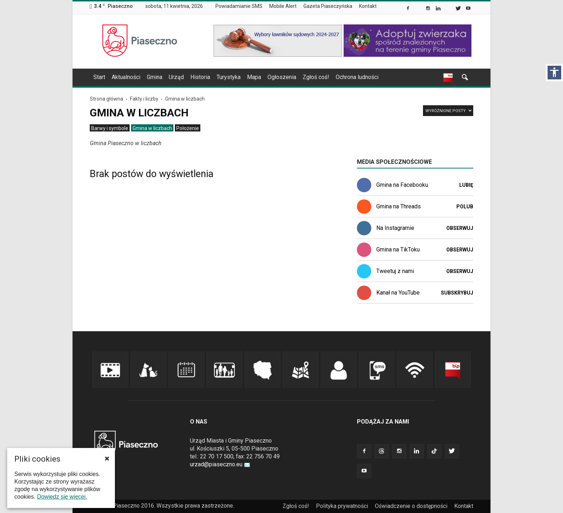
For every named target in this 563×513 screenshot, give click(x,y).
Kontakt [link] (368, 6)
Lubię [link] (466, 185)
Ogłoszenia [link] (281, 77)
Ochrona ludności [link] (357, 77)
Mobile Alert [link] (283, 6)
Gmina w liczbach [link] (152, 128)
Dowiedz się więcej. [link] (62, 497)
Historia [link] (200, 77)
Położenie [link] (187, 128)
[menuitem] (241, 6)
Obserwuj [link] (459, 228)
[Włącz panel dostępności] (554, 72)
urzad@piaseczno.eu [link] (220, 464)
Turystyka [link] (229, 77)
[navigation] (273, 77)
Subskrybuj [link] (457, 293)
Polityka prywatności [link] (342, 506)
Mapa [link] (254, 77)
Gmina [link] (154, 77)
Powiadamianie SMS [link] (238, 6)
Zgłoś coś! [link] (316, 77)
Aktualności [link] (126, 77)
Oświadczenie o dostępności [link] (411, 506)
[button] (107, 458)
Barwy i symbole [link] (109, 128)
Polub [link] (464, 206)
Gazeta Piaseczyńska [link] (327, 6)
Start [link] (99, 77)
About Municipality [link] (387, 6)
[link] (408, 9)
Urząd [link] (176, 77)
